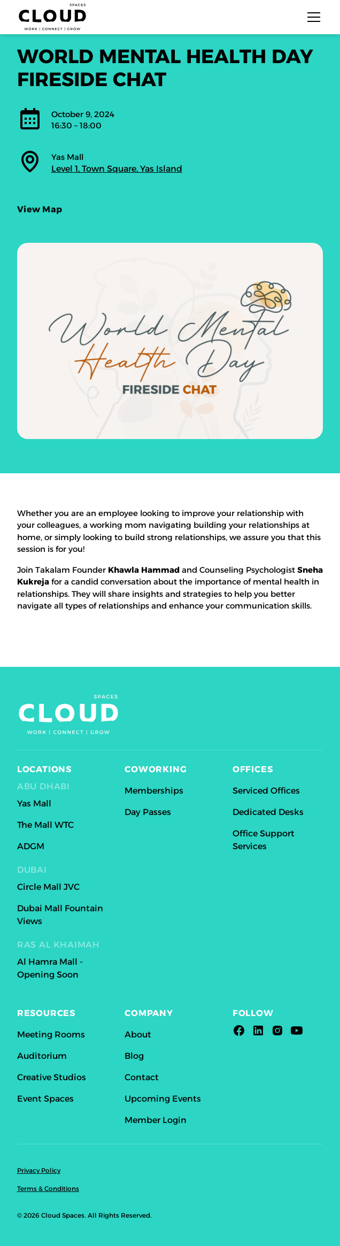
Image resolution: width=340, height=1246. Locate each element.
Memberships (154, 791)
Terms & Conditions (48, 1189)
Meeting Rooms (51, 1034)
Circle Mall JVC (48, 887)
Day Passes (148, 812)
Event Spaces (45, 1099)
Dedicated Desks (268, 812)
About (138, 1034)
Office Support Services (264, 839)
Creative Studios (51, 1077)
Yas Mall (34, 803)
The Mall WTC (45, 825)
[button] (311, 17)
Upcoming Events (163, 1099)
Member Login (156, 1120)
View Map (39, 212)
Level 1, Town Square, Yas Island (116, 169)
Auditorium (42, 1056)
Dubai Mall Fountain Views (60, 914)
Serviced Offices (266, 791)
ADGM (30, 846)
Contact (142, 1077)
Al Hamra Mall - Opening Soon (50, 968)
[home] (52, 17)
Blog (134, 1056)
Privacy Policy (38, 1170)
